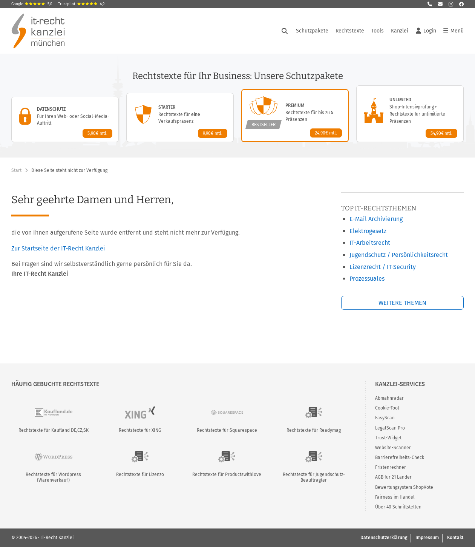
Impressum (427, 537)
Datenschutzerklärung (383, 537)
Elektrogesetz (367, 231)
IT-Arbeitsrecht (369, 242)
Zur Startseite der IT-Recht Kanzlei (58, 248)
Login (426, 31)
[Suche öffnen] (284, 31)
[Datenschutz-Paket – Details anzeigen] (65, 119)
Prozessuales (367, 278)
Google (31, 4)
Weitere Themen (402, 302)
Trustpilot (81, 4)
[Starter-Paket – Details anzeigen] (180, 117)
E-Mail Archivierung (376, 219)
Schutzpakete (312, 31)
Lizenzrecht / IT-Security (382, 266)
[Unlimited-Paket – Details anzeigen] (410, 114)
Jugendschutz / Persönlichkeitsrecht (398, 254)
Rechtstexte (350, 31)
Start (16, 170)
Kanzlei (399, 31)
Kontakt (455, 537)
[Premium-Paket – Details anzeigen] (295, 115)
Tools (377, 31)
